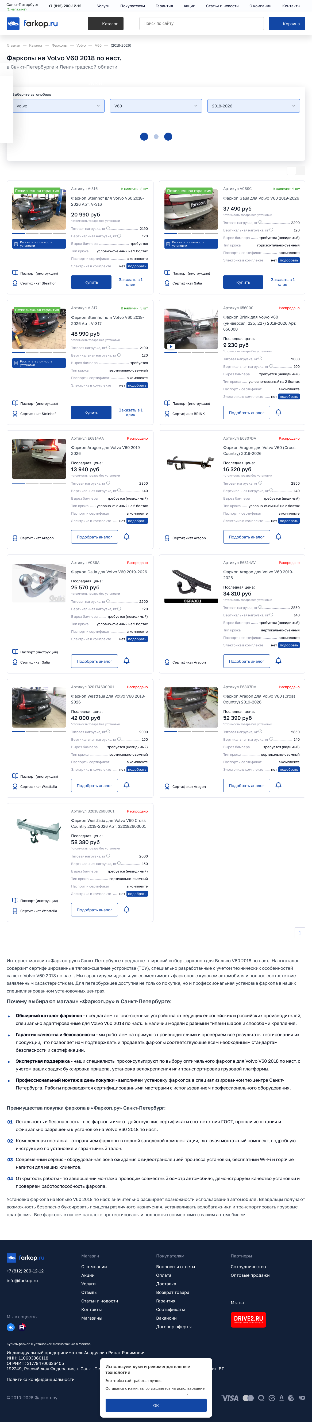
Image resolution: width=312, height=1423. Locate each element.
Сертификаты (170, 1310)
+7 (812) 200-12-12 (65, 6)
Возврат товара (172, 1293)
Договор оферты (174, 1328)
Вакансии (166, 1319)
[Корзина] (287, 24)
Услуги (88, 1285)
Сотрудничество (248, 1268)
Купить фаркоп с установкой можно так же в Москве (49, 1345)
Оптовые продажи (250, 1276)
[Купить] (91, 282)
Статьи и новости (99, 1302)
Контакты (91, 1310)
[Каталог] (99, 24)
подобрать (137, 266)
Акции (88, 1276)
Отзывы (89, 1293)
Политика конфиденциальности (41, 1380)
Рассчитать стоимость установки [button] (33, 243)
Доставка (166, 1285)
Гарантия (165, 1302)
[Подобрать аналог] (246, 412)
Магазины (91, 1319)
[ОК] (156, 1405)
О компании (94, 1268)
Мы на (237, 1303)
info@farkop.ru (22, 1281)
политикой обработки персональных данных (146, 1393)
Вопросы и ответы (175, 1268)
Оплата (163, 1276)
